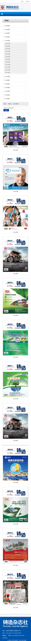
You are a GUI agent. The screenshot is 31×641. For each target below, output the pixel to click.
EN (29, 1)
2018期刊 (7, 87)
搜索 (6, 110)
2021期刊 (7, 76)
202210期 (7, 67)
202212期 (7, 72)
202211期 (7, 69)
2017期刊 (7, 91)
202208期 (7, 62)
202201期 (7, 43)
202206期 (7, 56)
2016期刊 (7, 95)
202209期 (7, 64)
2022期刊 (7, 40)
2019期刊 (7, 84)
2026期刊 (7, 25)
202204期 (7, 51)
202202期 (7, 46)
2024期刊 (7, 33)
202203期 (7, 48)
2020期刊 (7, 80)
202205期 (7, 54)
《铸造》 (9, 103)
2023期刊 (7, 37)
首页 (5, 103)
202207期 (7, 59)
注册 (26, 1)
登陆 (22, 1)
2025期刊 (7, 29)
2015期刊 (7, 98)
